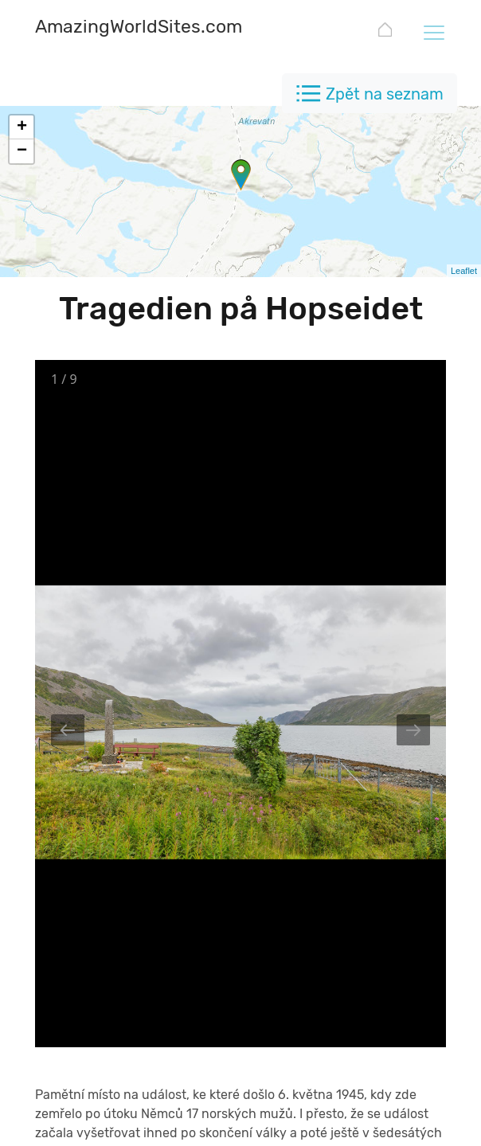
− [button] (22, 151)
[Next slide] (413, 729)
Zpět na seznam (385, 94)
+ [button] (22, 127)
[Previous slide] (67, 729)
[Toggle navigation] (433, 32)
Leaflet (464, 271)
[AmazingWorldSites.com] (138, 28)
